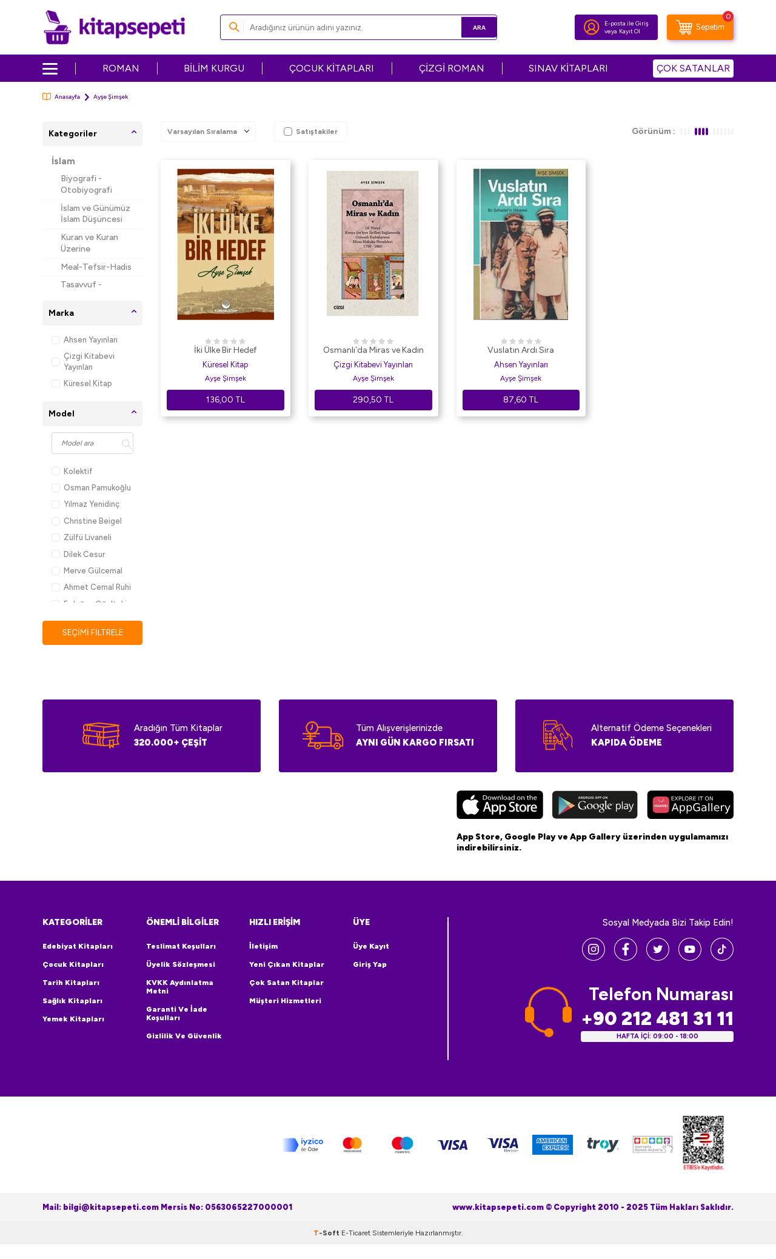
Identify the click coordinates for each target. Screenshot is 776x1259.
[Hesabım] (592, 27)
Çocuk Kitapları (73, 965)
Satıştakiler (311, 131)
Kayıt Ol (629, 31)
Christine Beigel (87, 521)
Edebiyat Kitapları (77, 947)
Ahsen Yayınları (85, 339)
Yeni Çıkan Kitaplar (286, 965)
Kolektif (72, 471)
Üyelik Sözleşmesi (180, 965)
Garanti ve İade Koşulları (176, 1014)
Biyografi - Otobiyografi (86, 184)
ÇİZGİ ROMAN (451, 68)
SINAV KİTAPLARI (568, 68)
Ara (470, 27)
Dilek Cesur (78, 554)
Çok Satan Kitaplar (286, 983)
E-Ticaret (355, 1233)
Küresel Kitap (82, 383)
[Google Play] (595, 807)
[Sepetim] (700, 27)
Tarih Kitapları (70, 983)
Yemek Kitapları (73, 1019)
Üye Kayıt (371, 947)
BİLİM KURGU (214, 68)
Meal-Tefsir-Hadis (96, 267)
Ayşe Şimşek (225, 378)
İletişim (263, 947)
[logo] (114, 27)
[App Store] (500, 807)
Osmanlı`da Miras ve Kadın (373, 350)
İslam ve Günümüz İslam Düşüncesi (95, 214)
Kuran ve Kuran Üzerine (89, 243)
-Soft (327, 1233)
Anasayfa (61, 97)
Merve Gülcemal (87, 570)
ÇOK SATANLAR (693, 68)
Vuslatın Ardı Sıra (520, 350)
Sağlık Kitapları (72, 1001)
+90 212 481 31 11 (657, 1019)
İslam (63, 161)
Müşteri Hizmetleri (285, 1001)
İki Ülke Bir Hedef (225, 350)
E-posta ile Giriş (626, 23)
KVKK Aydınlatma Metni (179, 987)
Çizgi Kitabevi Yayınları (83, 361)
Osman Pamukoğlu (91, 487)
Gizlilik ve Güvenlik (184, 1036)
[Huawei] (690, 807)
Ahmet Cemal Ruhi (91, 587)
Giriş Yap (370, 965)
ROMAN (120, 68)
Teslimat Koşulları (181, 947)
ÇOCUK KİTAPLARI (331, 68)
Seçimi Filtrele (92, 632)
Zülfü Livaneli (82, 537)
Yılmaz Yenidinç (85, 504)
